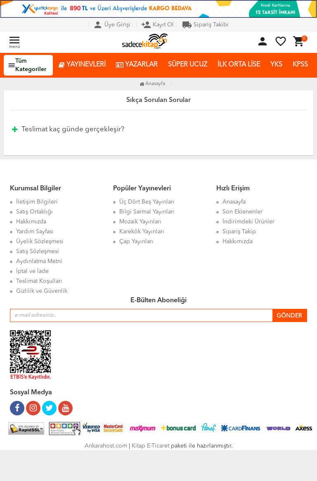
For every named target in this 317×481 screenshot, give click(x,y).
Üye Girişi (111, 25)
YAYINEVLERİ (82, 65)
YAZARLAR (137, 65)
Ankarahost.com (106, 446)
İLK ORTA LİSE (239, 65)
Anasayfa (152, 83)
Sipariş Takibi (205, 25)
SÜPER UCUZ (187, 65)
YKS (276, 65)
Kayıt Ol (157, 25)
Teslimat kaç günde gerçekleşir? (68, 130)
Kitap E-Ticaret (150, 446)
